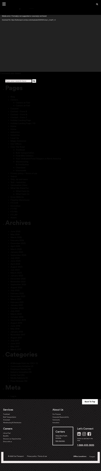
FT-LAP (14, 214)
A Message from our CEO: (23, 363)
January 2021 (17, 305)
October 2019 (17, 317)
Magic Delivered (18, 141)
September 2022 (18, 284)
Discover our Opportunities (12, 439)
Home (13, 126)
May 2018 (15, 328)
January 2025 (17, 252)
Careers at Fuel (23, 102)
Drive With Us (17, 197)
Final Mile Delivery (24, 155)
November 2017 (18, 334)
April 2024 (15, 264)
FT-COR (14, 202)
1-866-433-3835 (85, 445)
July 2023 (15, 269)
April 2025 (15, 246)
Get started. (60, 441)
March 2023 (16, 272)
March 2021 (16, 299)
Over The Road (18, 147)
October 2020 (17, 308)
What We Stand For (20, 188)
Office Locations (79, 456)
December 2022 (18, 278)
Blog (13, 96)
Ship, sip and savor (19, 179)
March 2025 (16, 249)
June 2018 (15, 325)
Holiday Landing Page (21, 120)
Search (14, 176)
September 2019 (18, 320)
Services (8, 409)
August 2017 (16, 337)
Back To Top (90, 401)
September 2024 (18, 255)
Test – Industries (18, 182)
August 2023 (16, 266)
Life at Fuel (7, 433)
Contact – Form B (19, 111)
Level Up (15, 138)
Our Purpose (56, 414)
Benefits (6, 436)
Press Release (17, 381)
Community (56, 420)
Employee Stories (19, 369)
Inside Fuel (16, 375)
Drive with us (7, 441)
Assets (14, 217)
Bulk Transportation (25, 152)
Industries (15, 132)
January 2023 (17, 275)
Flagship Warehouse (20, 200)
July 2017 (15, 340)
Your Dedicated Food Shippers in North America (38, 158)
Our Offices (16, 143)
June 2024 (15, 261)
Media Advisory (18, 378)
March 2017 (16, 349)
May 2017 (15, 346)
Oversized (20, 167)
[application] (50, 43)
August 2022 (16, 287)
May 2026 (15, 234)
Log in (13, 396)
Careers (14, 99)
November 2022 (18, 281)
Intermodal (21, 170)
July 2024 (15, 258)
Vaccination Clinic (19, 185)
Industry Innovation (20, 372)
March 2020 (16, 314)
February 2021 (17, 302)
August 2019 (16, 323)
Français (92, 456)
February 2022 (17, 293)
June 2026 (15, 231)
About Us (57, 409)
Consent (15, 108)
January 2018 (17, 331)
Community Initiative (20, 366)
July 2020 (15, 311)
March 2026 (16, 237)
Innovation (15, 205)
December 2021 (18, 296)
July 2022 (15, 290)
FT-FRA (14, 211)
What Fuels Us (22, 191)
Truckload (20, 149)
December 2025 (18, 243)
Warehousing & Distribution (12, 422)
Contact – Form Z (19, 117)
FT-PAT (14, 208)
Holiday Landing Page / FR (23, 123)
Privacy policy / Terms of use (24, 173)
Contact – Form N (19, 114)
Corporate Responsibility (60, 417)
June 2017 (15, 343)
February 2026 (17, 240)
